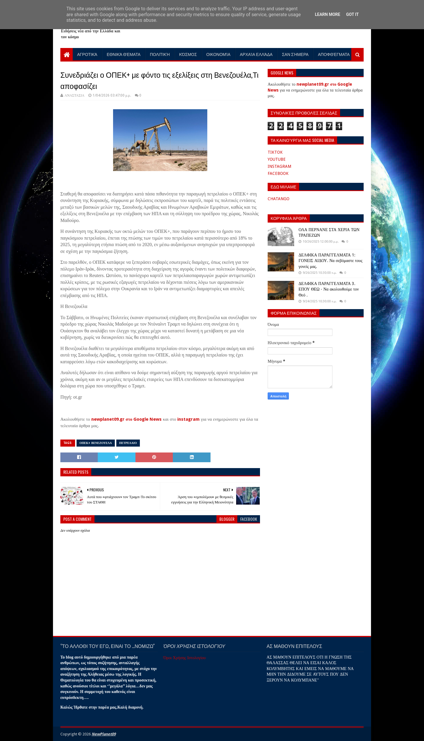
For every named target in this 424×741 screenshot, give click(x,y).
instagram (188, 419)
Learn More (327, 14)
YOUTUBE (277, 159)
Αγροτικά (87, 54)
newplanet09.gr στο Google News (126, 419)
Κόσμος (188, 54)
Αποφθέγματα (334, 54)
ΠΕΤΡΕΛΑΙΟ (128, 443)
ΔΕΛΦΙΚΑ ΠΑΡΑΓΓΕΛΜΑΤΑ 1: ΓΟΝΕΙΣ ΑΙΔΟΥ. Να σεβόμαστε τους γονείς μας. (330, 261)
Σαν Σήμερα (295, 54)
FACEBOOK (278, 173)
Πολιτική (160, 54)
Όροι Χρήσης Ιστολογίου (184, 657)
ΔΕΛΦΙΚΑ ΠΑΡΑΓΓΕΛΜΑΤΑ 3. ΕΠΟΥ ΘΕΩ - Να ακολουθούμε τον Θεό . (329, 289)
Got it (352, 14)
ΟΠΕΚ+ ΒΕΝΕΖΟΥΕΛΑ (96, 443)
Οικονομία (218, 54)
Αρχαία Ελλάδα (256, 54)
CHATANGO (278, 198)
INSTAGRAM (279, 166)
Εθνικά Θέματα (123, 54)
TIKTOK (275, 152)
